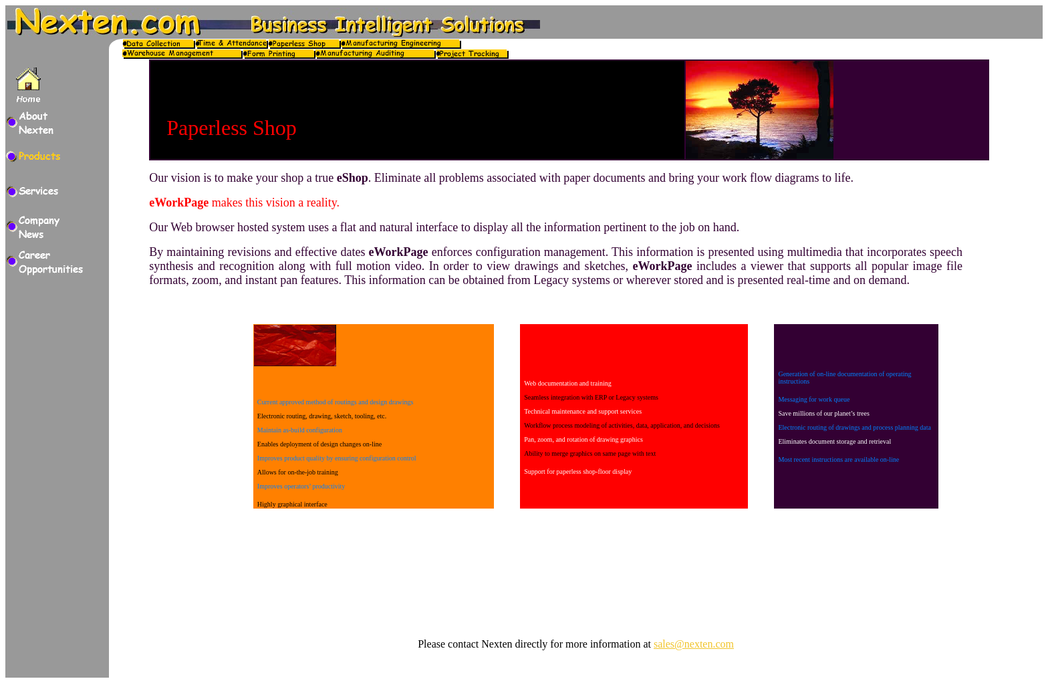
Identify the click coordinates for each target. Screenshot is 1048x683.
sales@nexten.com (694, 643)
